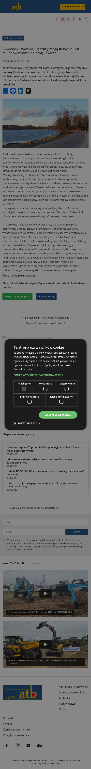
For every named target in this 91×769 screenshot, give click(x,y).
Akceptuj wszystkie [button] (58, 414)
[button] (45, 375)
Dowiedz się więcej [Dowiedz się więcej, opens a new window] (24, 369)
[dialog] (45, 384)
